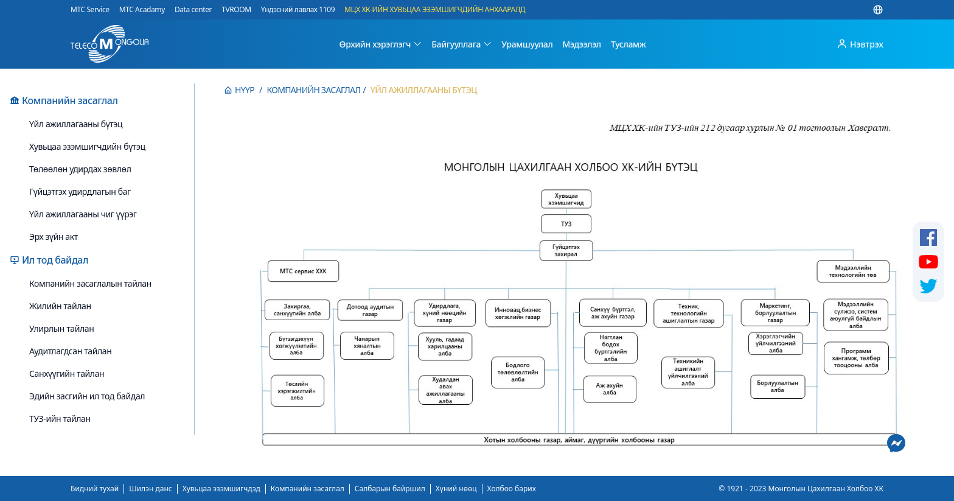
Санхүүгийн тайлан (66, 373)
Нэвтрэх (860, 44)
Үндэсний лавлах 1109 (298, 10)
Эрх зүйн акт (53, 236)
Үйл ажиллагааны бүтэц (75, 124)
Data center (193, 10)
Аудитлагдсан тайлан (70, 351)
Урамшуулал (526, 44)
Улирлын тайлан (61, 328)
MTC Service (90, 10)
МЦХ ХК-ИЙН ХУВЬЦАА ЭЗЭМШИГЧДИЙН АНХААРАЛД (434, 10)
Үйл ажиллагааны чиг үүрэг (83, 214)
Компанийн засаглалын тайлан (90, 283)
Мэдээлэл (581, 44)
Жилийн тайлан (60, 306)
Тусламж (628, 44)
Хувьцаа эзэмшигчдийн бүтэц (87, 146)
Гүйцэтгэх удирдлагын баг (80, 191)
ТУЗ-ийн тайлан (60, 418)
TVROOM (236, 10)
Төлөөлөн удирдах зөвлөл (80, 169)
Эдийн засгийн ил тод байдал (87, 396)
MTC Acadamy (142, 10)
